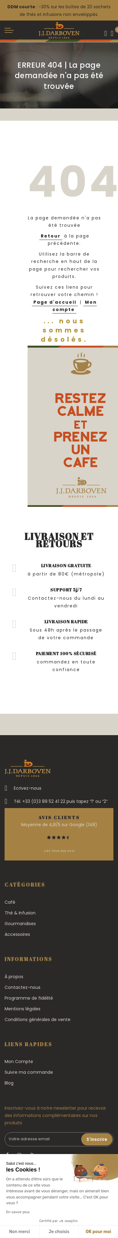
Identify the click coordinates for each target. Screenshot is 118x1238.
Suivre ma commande (29, 1072)
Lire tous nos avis (59, 851)
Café (10, 902)
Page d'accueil (54, 302)
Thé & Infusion (20, 913)
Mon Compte (19, 1061)
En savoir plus (18, 1212)
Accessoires (17, 934)
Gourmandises (20, 924)
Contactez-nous (22, 987)
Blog (9, 1083)
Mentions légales (22, 1009)
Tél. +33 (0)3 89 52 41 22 (39, 801)
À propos (14, 977)
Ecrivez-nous (27, 788)
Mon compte (74, 306)
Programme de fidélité (29, 998)
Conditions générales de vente (37, 1019)
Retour (51, 236)
